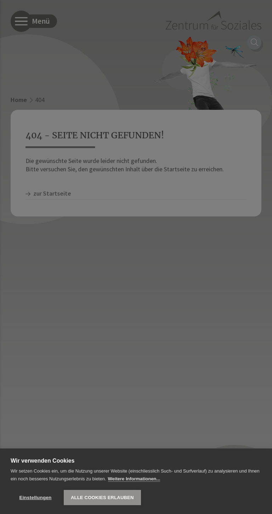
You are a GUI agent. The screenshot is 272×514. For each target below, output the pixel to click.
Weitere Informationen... (134, 478)
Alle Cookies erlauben (102, 497)
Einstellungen (35, 497)
